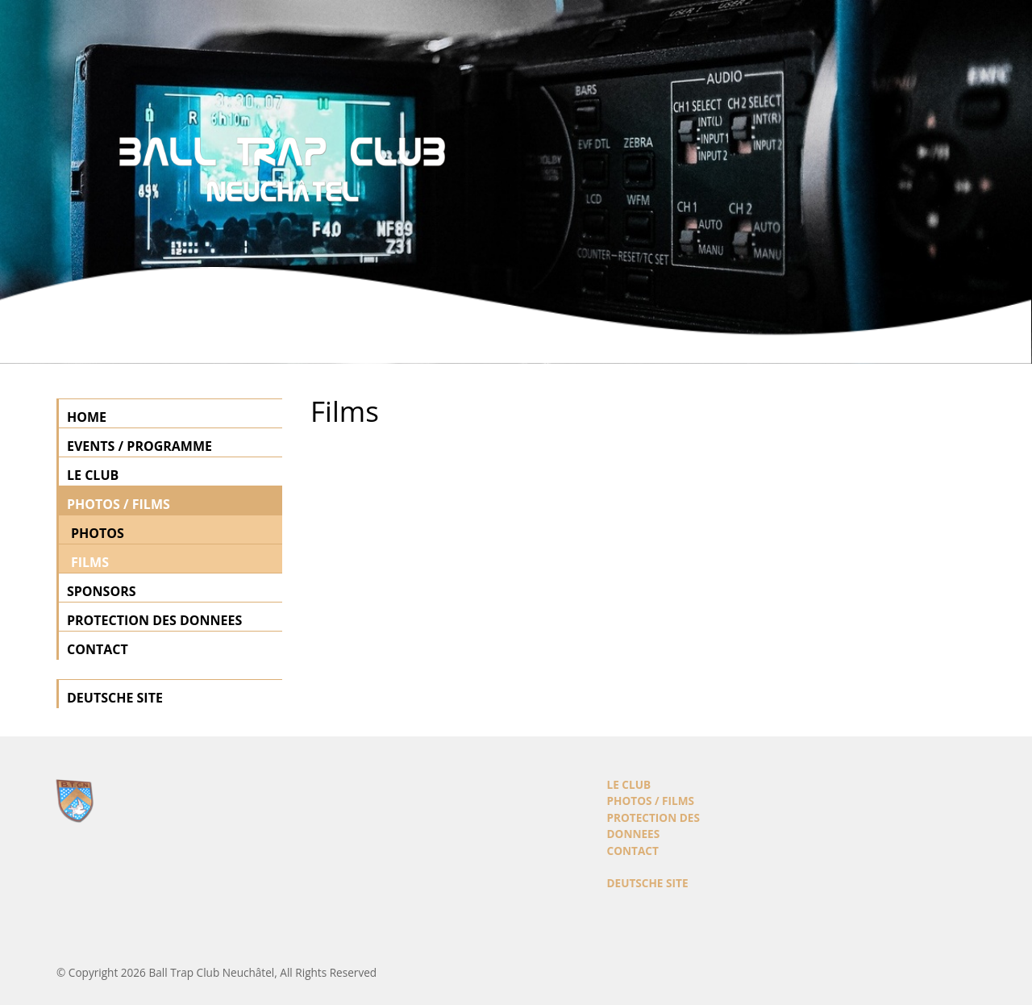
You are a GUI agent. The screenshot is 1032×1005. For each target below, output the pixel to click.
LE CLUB (93, 475)
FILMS (90, 562)
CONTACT (97, 649)
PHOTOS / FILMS (118, 504)
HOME (86, 417)
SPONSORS (101, 591)
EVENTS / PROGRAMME (139, 446)
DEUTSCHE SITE (115, 698)
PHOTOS (97, 533)
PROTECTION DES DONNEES (154, 620)
